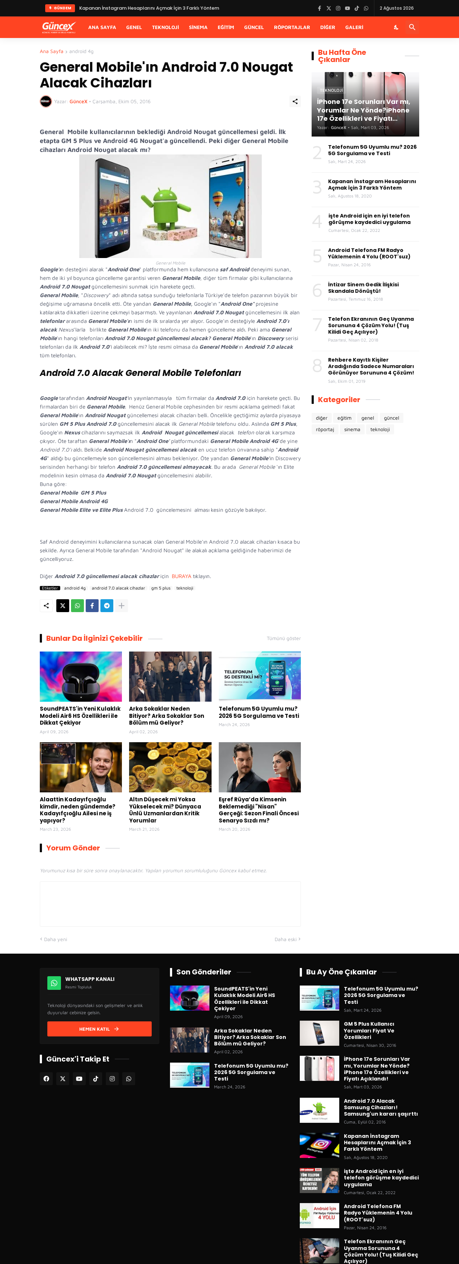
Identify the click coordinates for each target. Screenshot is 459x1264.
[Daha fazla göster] (121, 605)
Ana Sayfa (102, 27)
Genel (134, 27)
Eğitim (226, 27)
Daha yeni (55, 939)
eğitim (344, 418)
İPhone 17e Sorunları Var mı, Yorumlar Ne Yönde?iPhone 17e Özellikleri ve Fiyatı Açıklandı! (377, 1069)
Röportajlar (292, 27)
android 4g (81, 51)
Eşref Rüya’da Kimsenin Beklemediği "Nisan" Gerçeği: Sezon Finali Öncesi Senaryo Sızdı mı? (259, 810)
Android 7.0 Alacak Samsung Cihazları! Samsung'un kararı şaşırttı (381, 1107)
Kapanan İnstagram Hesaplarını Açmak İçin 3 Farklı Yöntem (372, 184)
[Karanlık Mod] (397, 27)
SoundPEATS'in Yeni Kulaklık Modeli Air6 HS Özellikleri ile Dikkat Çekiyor (80, 715)
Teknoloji (165, 27)
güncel (391, 418)
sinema (352, 429)
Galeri (354, 27)
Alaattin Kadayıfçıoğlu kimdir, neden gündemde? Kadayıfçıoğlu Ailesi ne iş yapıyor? (77, 810)
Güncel (254, 27)
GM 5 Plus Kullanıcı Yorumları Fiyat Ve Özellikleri (369, 1030)
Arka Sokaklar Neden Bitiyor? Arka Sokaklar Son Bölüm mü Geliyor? (166, 715)
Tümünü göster (284, 638)
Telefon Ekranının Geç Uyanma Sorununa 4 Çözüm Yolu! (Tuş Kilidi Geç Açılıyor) (371, 325)
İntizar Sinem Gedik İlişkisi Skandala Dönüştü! (363, 287)
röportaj (325, 429)
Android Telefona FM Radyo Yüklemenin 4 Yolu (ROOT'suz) (369, 253)
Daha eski (286, 939)
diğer (321, 418)
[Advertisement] (365, 559)
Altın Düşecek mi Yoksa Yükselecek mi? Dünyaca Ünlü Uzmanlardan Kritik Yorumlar (165, 810)
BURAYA (181, 576)
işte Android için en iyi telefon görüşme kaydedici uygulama (369, 219)
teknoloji (184, 588)
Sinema (198, 27)
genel (367, 418)
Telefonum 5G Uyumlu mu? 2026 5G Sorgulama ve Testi (259, 712)
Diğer (327, 27)
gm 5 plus (160, 588)
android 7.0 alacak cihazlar (118, 588)
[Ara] (412, 27)
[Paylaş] (295, 101)
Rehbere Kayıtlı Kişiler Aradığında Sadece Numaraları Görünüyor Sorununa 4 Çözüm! (371, 366)
